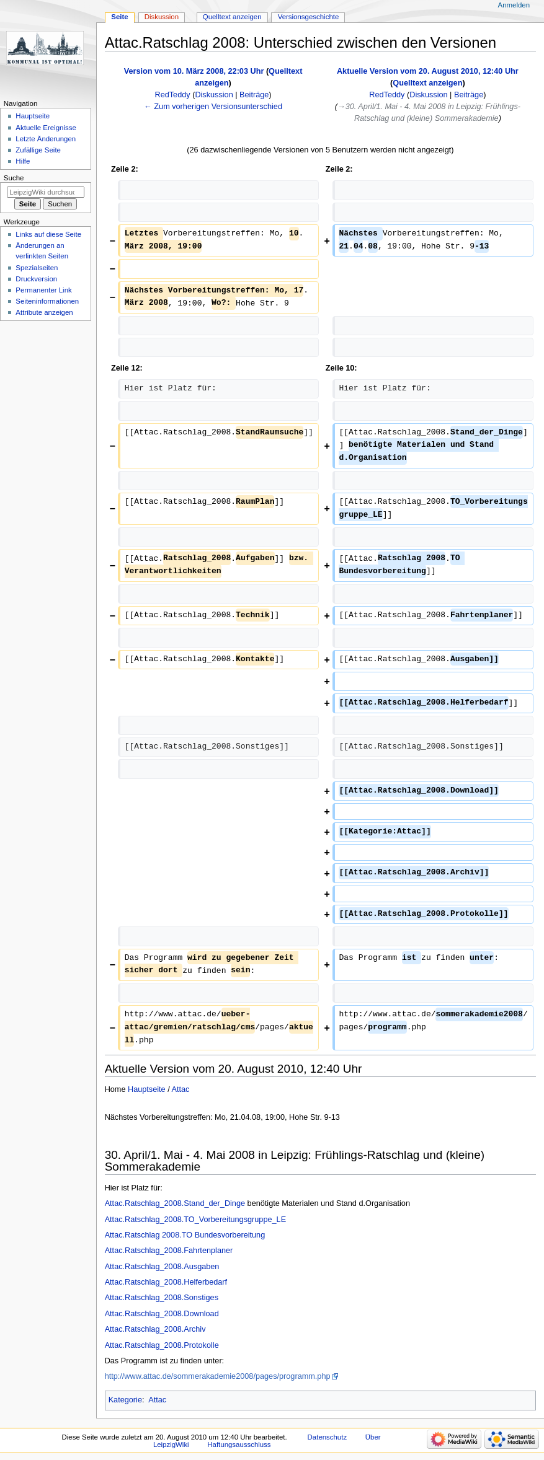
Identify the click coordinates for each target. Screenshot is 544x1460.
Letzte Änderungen (46, 139)
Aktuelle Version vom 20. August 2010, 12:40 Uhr (428, 71)
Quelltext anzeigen (427, 83)
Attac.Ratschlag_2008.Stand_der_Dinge (175, 1203)
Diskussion (214, 94)
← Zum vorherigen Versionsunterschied (213, 106)
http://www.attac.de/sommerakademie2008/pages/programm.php (218, 1376)
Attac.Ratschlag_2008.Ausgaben (162, 1266)
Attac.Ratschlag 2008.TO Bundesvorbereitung (185, 1235)
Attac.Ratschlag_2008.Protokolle (162, 1345)
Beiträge (254, 94)
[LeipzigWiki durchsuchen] (45, 192)
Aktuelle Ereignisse (46, 127)
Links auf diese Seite (48, 234)
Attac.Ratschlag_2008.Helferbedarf (166, 1282)
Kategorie (125, 1400)
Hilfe (23, 161)
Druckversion (36, 279)
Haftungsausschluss (238, 1444)
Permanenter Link (43, 290)
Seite (119, 16)
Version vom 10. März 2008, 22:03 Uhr (194, 71)
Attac (181, 1089)
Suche (14, 178)
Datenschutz (327, 1437)
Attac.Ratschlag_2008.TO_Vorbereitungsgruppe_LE (195, 1219)
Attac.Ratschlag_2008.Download (162, 1313)
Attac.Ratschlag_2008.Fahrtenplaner (169, 1250)
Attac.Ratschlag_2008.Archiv (155, 1329)
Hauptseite (147, 1089)
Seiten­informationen (47, 301)
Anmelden (514, 5)
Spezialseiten (37, 267)
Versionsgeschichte (308, 16)
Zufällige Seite (38, 150)
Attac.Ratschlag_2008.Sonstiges (161, 1297)
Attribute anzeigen (44, 312)
